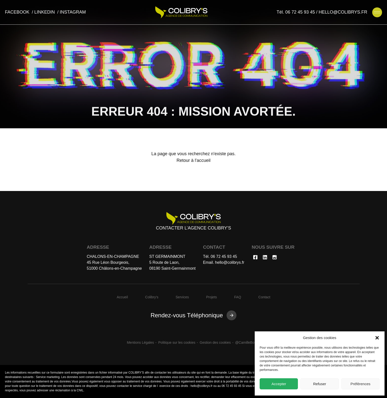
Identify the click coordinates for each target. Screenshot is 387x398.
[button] (377, 337)
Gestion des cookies (215, 342)
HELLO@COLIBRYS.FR (343, 12)
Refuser (319, 384)
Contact (264, 297)
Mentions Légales (140, 342)
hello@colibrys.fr (229, 262)
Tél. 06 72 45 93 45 (296, 12)
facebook (18, 12)
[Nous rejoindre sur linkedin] (265, 258)
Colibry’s (151, 297)
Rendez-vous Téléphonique (187, 315)
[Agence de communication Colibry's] (181, 12)
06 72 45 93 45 (224, 256)
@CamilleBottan (247, 342)
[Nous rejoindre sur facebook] (255, 258)
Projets (211, 297)
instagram (73, 12)
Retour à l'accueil (193, 160)
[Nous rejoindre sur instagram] (274, 258)
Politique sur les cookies (176, 342)
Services (182, 297)
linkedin (45, 12)
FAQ (237, 297)
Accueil (122, 297)
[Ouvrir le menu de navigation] (377, 12)
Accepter (278, 384)
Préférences (360, 384)
